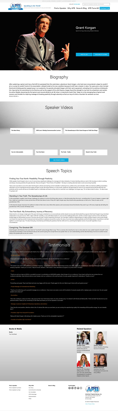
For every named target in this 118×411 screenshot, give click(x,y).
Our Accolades (32, 392)
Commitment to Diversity (35, 390)
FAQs (30, 398)
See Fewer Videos (59, 160)
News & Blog (81, 8)
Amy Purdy (80, 367)
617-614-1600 (77, 4)
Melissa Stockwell (99, 367)
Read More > (14, 96)
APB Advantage (32, 394)
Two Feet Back (13, 334)
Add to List (84, 54)
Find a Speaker (60, 8)
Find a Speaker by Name (15, 388)
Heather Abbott (98, 345)
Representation (32, 396)
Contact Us (104, 8)
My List (71, 4)
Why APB (71, 8)
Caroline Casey (81, 345)
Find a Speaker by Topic (14, 390)
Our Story (31, 388)
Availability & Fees (101, 54)
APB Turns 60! (93, 8)
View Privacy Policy (90, 404)
